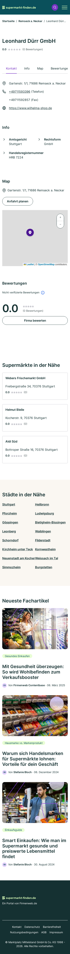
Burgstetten (43, 567)
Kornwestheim (45, 549)
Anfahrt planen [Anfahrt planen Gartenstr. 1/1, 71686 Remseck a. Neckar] (17, 201)
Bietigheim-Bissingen (50, 522)
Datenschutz (32, 926)
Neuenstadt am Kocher (18, 558)
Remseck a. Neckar (30, 21)
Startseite (8, 21)
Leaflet (29, 264)
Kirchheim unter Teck (17, 549)
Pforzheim (9, 513)
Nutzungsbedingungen (24, 932)
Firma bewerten (35, 320)
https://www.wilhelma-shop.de (30, 108)
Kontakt (16, 926)
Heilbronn (42, 504)
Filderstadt (42, 540)
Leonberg (9, 531)
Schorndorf (10, 540)
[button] (55, 7)
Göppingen (10, 522)
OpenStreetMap (46, 264)
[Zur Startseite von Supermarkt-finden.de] (19, 7)
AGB (43, 932)
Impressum (56, 932)
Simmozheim (11, 567)
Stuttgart (8, 504)
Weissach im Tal (46, 558)
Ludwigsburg (44, 513)
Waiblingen (43, 531)
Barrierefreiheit (52, 926)
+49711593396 (19, 91)
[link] (35, 386)
